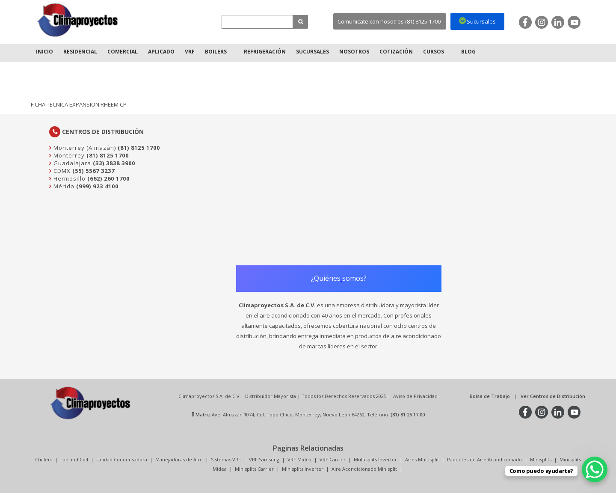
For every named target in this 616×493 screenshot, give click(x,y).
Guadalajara (71, 163)
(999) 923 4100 (97, 186)
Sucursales (312, 51)
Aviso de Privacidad (415, 396)
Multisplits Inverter (375, 459)
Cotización (396, 51)
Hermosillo (69, 178)
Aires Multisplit (422, 459)
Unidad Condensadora (121, 459)
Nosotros (354, 51)
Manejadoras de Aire (179, 459)
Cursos (433, 51)
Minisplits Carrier (254, 469)
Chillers (43, 459)
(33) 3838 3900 (114, 163)
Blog (468, 51)
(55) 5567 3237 (93, 171)
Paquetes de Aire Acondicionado (484, 459)
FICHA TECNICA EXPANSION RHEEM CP (79, 104)
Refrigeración (265, 51)
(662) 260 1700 (108, 178)
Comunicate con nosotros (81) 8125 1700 (389, 21)
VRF (190, 51)
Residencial (80, 51)
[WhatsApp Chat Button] (594, 469)
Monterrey (68, 155)
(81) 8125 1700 (139, 147)
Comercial (122, 51)
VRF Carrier (333, 459)
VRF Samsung (264, 459)
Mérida (63, 186)
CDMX (61, 171)
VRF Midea (299, 459)
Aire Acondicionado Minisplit (364, 469)
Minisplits (540, 459)
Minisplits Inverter (302, 469)
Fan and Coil (74, 459)
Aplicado (161, 51)
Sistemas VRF (226, 459)
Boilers (216, 51)
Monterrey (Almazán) (84, 147)
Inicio (44, 51)
